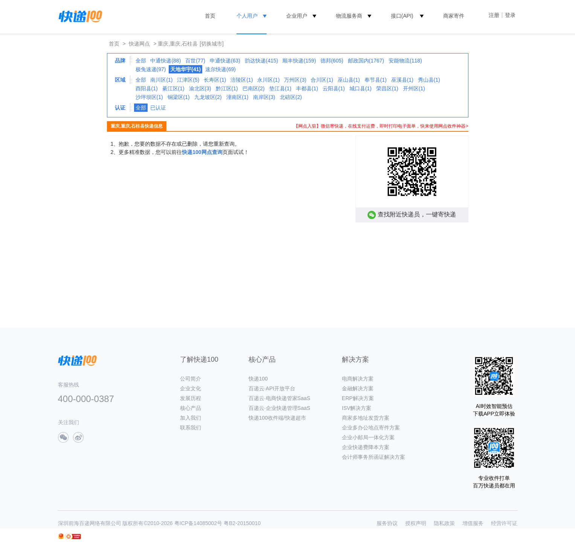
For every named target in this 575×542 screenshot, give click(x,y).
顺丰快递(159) (299, 61)
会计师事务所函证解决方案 (373, 457)
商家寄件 (453, 16)
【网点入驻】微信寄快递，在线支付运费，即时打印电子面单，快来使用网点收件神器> (381, 126)
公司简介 (190, 379)
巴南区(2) (254, 88)
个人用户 (247, 16)
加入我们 (190, 418)
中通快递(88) (165, 61)
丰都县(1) (307, 88)
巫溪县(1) (402, 80)
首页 (210, 16)
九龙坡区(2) (208, 97)
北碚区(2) (291, 97)
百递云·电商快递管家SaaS (279, 398)
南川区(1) (161, 80)
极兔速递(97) (151, 69)
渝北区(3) (200, 88)
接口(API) (402, 16)
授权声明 (415, 523)
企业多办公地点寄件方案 (371, 428)
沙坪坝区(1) (149, 97)
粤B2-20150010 (242, 523)
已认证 (158, 108)
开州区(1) (414, 88)
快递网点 (139, 44)
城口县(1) (360, 88)
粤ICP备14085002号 (198, 523)
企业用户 (296, 16)
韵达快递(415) (261, 61)
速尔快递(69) (220, 69)
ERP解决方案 (358, 398)
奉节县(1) (376, 80)
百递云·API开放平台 (272, 388)
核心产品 (190, 408)
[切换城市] (212, 44)
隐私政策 (444, 523)
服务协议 (387, 523)
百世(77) (195, 61)
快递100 (258, 379)
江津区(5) (188, 80)
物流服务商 (349, 16)
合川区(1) (322, 80)
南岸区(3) (264, 97)
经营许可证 (504, 523)
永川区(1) (268, 80)
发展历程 (190, 398)
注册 (494, 15)
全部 (141, 61)
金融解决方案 (358, 388)
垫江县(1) (280, 88)
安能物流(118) (405, 61)
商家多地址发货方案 (365, 418)
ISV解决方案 (357, 408)
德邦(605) (331, 61)
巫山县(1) (349, 80)
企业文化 (190, 388)
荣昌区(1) (387, 88)
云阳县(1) (334, 88)
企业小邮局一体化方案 (368, 437)
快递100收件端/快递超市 (277, 418)
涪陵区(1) (241, 80)
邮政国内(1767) (366, 61)
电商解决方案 (358, 379)
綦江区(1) (173, 88)
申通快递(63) (225, 61)
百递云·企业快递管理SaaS (279, 408)
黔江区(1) (227, 88)
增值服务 (472, 523)
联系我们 (190, 428)
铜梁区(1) (179, 97)
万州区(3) (295, 80)
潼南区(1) (237, 97)
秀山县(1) (429, 80)
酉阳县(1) (147, 88)
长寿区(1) (215, 80)
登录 (510, 15)
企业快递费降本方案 (365, 447)
